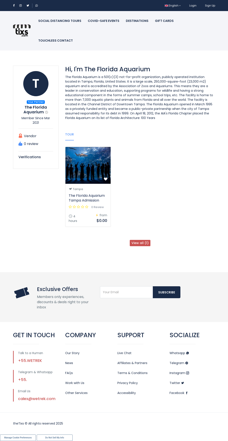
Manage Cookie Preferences (18, 437)
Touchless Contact (55, 40)
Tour (69, 134)
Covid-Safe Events (103, 21)
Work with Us (74, 383)
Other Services (76, 393)
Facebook (179, 393)
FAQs (69, 373)
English (173, 5)
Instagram (179, 373)
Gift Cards (164, 21)
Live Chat (124, 353)
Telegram (179, 363)
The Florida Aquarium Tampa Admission (87, 198)
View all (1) (140, 243)
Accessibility (126, 393)
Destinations (137, 21)
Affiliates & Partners (132, 363)
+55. (22, 379)
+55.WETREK (30, 360)
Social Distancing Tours (59, 21)
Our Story (72, 353)
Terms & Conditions (132, 373)
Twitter (177, 383)
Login (192, 5)
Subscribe (166, 292)
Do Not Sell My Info (54, 437)
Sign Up (210, 5)
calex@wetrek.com (36, 398)
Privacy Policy (127, 383)
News (69, 363)
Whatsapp (179, 353)
